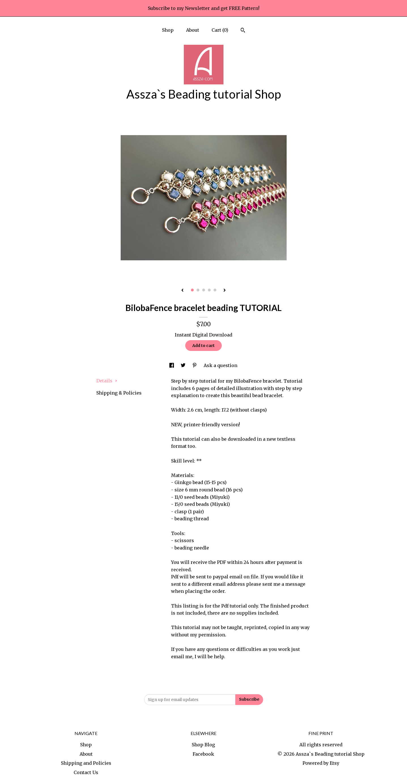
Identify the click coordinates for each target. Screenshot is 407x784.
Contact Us (86, 772)
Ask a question (220, 365)
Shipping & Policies (119, 393)
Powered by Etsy (320, 763)
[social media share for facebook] (172, 365)
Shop (168, 30)
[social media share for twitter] (184, 365)
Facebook (203, 754)
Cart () (220, 30)
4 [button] (209, 290)
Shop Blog (203, 744)
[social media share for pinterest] (195, 365)
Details (106, 381)
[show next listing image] (224, 291)
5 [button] (215, 290)
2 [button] (198, 290)
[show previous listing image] (182, 291)
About (192, 30)
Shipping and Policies (86, 763)
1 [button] (192, 290)
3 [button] (203, 290)
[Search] (243, 31)
